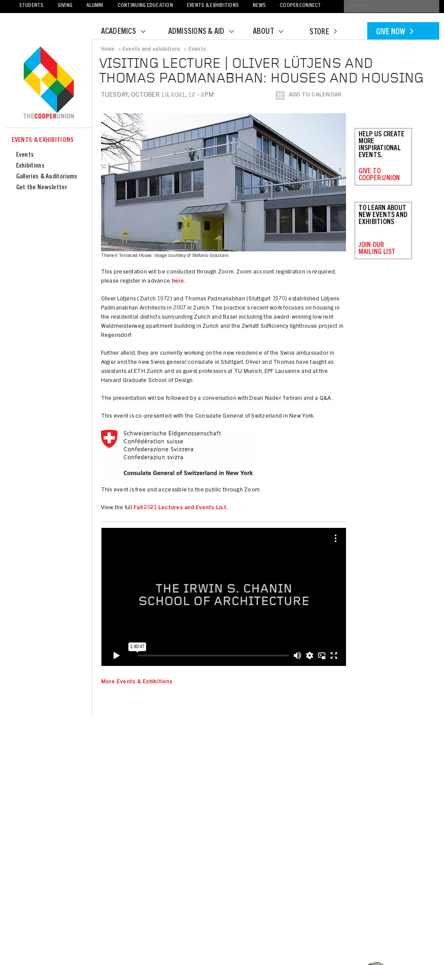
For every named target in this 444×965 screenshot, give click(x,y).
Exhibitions (30, 166)
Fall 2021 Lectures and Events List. (181, 508)
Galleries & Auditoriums (47, 177)
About (273, 32)
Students (31, 6)
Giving (65, 6)
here (178, 281)
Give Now (394, 32)
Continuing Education (145, 6)
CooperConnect (300, 6)
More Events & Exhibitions (137, 682)
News (259, 6)
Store (323, 32)
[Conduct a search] (391, 6)
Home (108, 49)
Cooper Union (48, 83)
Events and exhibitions (151, 49)
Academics (129, 32)
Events (25, 155)
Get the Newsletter (41, 187)
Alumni (95, 6)
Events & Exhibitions (213, 6)
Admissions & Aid (206, 32)
